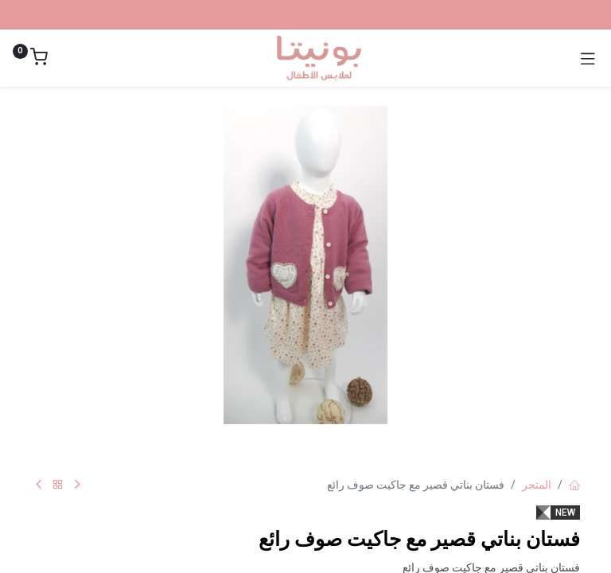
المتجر (536, 484)
